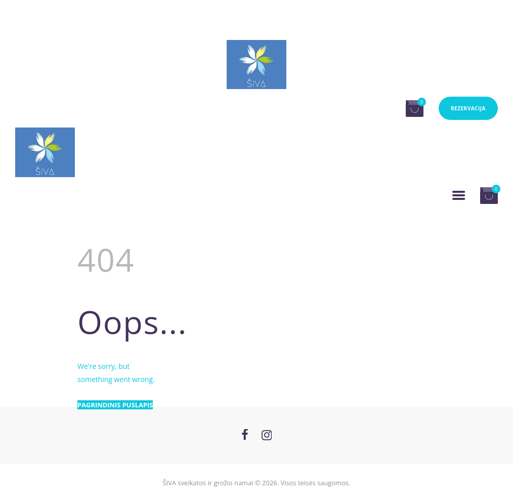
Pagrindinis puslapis (115, 404)
